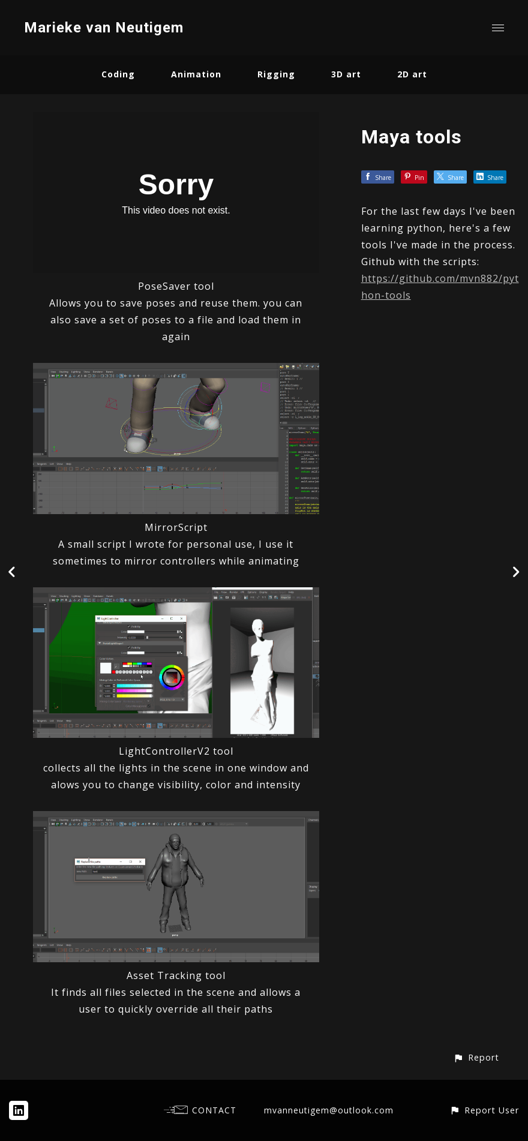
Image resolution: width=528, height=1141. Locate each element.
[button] (476, 1057)
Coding (118, 74)
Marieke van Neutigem (104, 27)
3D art (346, 74)
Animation (196, 74)
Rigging (276, 74)
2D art (412, 74)
